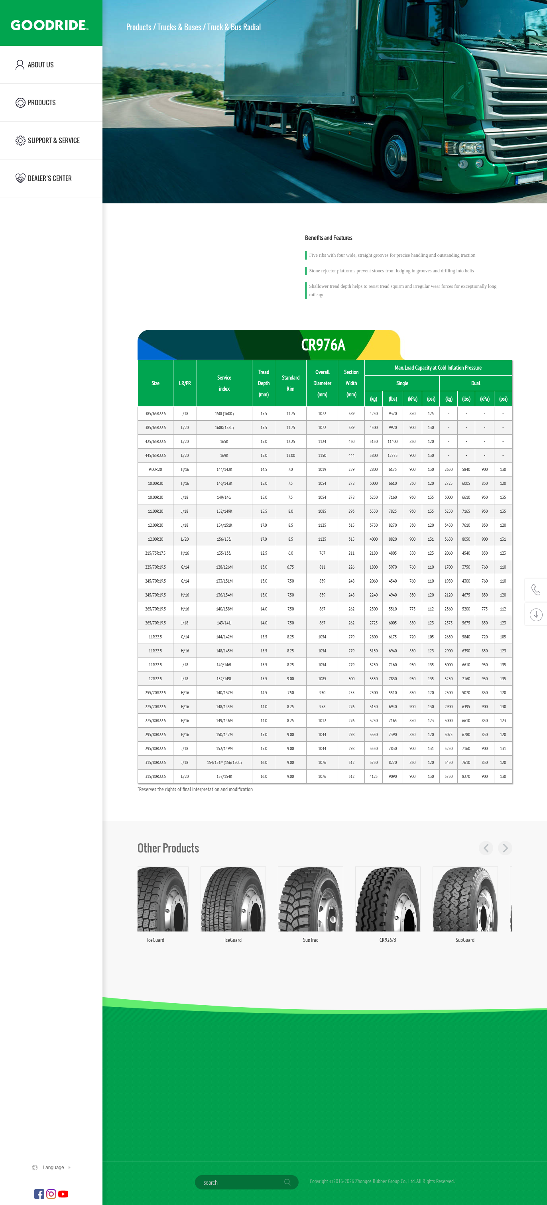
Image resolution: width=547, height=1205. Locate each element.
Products (139, 27)
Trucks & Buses (179, 27)
